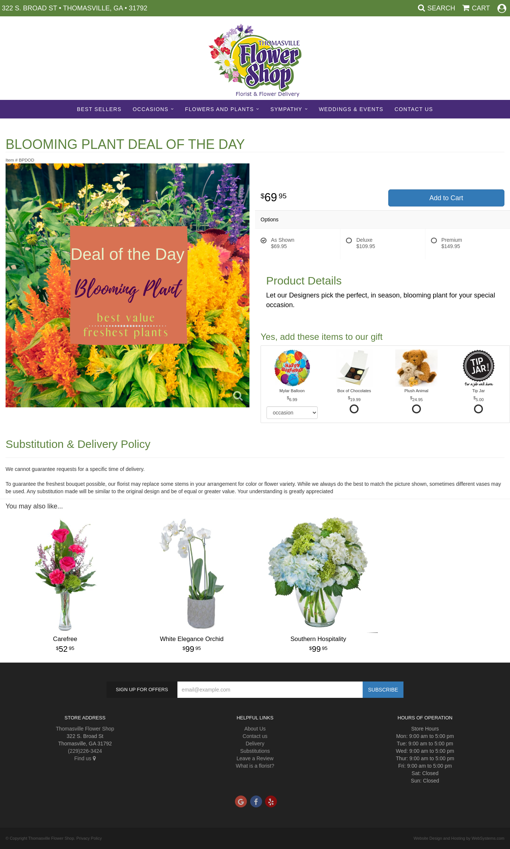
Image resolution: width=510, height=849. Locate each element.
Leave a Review (255, 758)
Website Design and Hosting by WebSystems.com (458, 838)
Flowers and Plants (219, 109)
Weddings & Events (351, 109)
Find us (85, 758)
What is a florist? (255, 766)
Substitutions (255, 751)
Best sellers (99, 109)
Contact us (255, 736)
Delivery (255, 743)
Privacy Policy (89, 838)
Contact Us (414, 109)
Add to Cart (446, 198)
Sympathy (286, 109)
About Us (255, 729)
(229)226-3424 (85, 751)
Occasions (151, 109)
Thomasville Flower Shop (85, 729)
